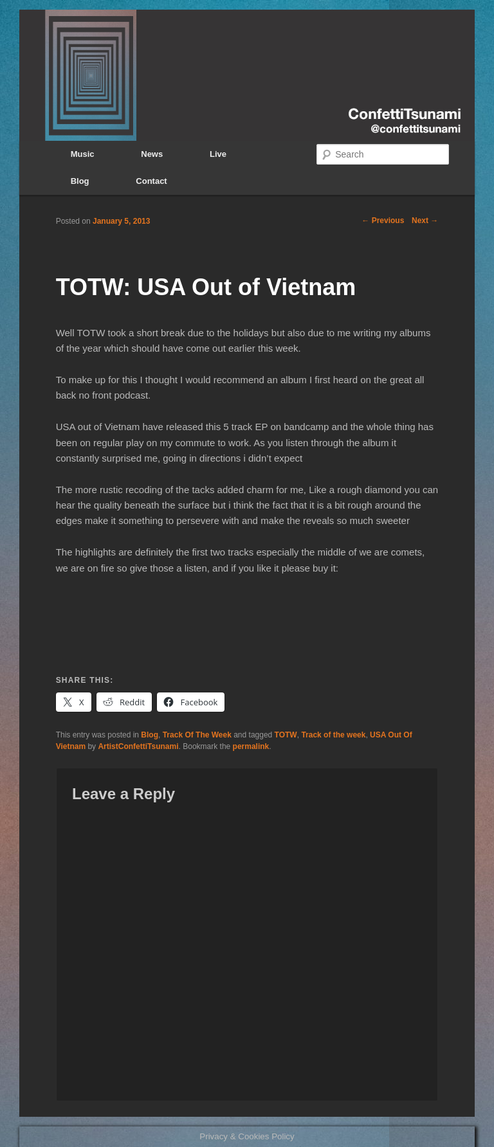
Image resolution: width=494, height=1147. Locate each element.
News (152, 154)
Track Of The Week (197, 734)
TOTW (286, 734)
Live (218, 154)
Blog (80, 181)
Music (83, 154)
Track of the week (333, 734)
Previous (382, 220)
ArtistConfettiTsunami (138, 746)
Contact (151, 181)
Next (425, 220)
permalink (251, 746)
